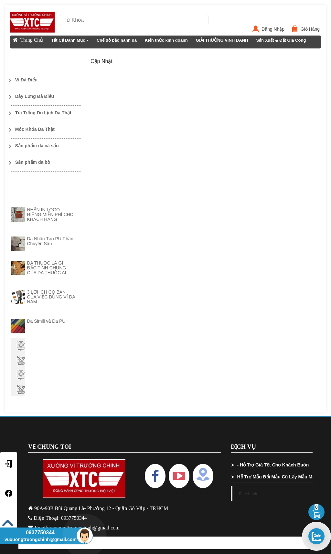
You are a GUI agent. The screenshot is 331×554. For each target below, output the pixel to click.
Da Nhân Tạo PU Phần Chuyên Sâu (50, 241)
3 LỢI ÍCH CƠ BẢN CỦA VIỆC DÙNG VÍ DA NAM (51, 296)
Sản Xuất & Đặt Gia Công (281, 40)
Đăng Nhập (276, 29)
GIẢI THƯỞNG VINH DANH (222, 40)
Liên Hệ (20, 53)
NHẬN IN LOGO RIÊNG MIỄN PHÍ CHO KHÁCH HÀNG (50, 214)
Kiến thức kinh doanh (166, 40)
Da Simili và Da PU (46, 321)
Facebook (248, 493)
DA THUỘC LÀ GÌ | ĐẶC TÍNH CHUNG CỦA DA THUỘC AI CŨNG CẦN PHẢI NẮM (50, 270)
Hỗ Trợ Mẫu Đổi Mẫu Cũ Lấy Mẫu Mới (276, 476)
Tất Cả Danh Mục (70, 40)
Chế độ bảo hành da (117, 40)
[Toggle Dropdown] (45, 80)
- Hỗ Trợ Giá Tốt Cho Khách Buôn (273, 464)
